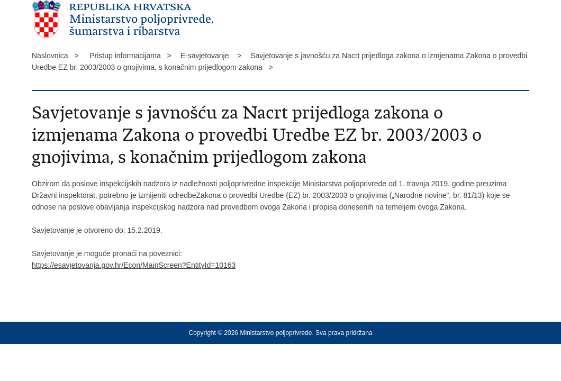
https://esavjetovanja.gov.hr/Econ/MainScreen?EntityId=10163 (134, 265)
